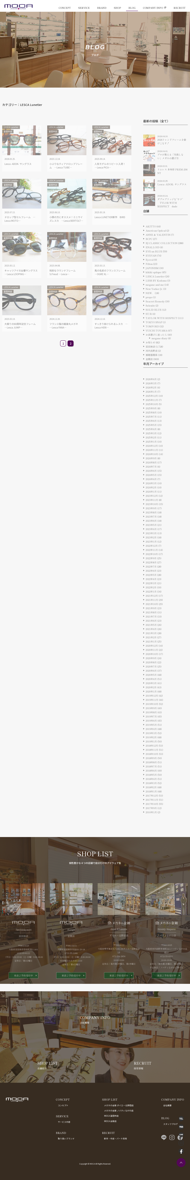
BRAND (101, 8)
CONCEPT (65, 8)
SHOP (117, 8)
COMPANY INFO (153, 8)
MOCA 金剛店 (110, 1121)
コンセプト (63, 1105)
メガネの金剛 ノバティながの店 (118, 1110)
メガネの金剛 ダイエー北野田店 (119, 1105)
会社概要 (167, 1105)
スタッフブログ (170, 1123)
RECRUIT (180, 8)
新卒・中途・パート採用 (115, 1138)
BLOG (132, 8)
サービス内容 (64, 1121)
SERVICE (84, 8)
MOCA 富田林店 (111, 1115)
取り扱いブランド (66, 1138)
